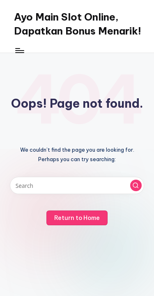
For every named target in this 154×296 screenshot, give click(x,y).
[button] (136, 185)
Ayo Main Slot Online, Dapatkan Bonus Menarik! (77, 24)
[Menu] (19, 50)
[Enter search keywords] (77, 185)
